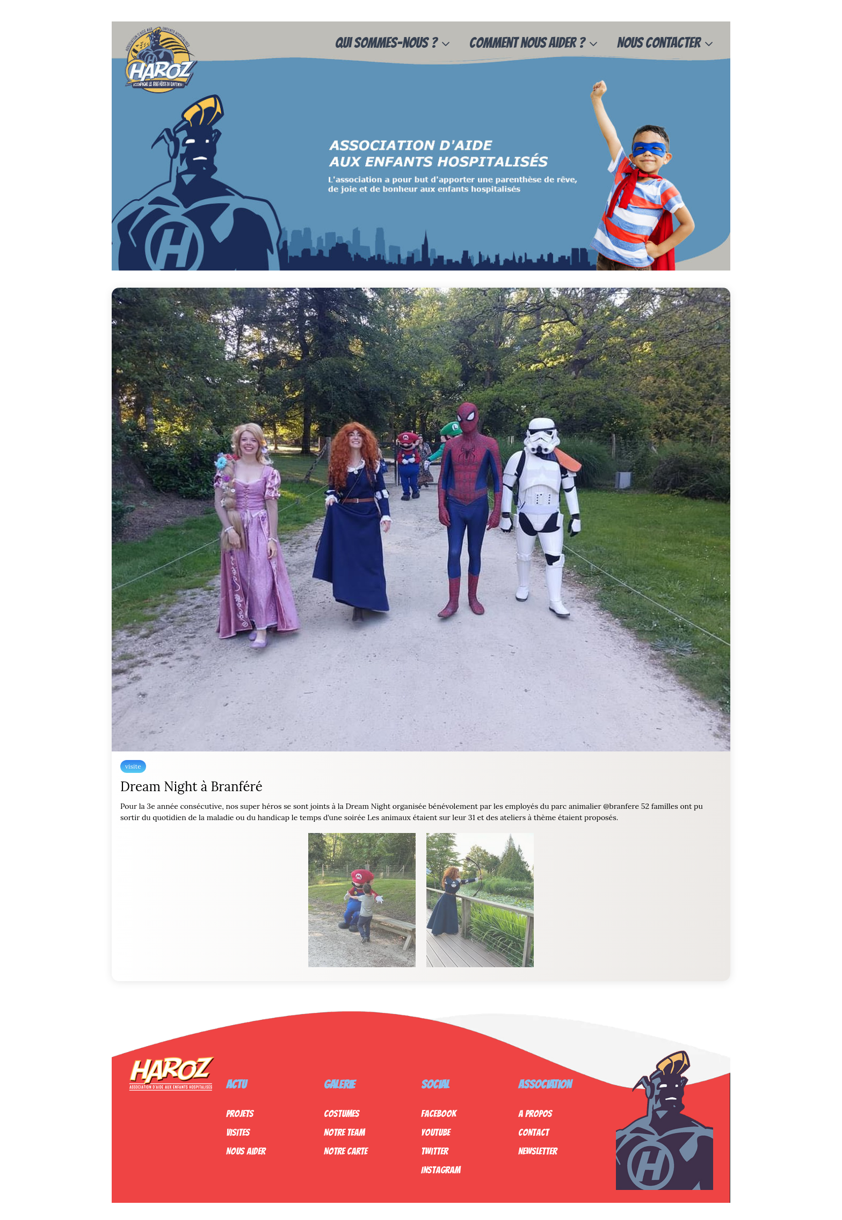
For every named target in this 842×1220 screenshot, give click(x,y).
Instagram (440, 1170)
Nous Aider (245, 1151)
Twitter (434, 1151)
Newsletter (537, 1151)
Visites (238, 1132)
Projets (239, 1113)
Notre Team (344, 1132)
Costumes (341, 1113)
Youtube (435, 1132)
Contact (533, 1132)
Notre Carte (345, 1151)
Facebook (438, 1113)
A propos (535, 1113)
